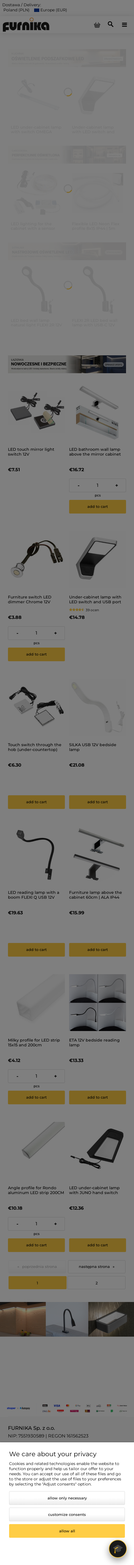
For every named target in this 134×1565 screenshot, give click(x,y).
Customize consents (67, 1514)
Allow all (67, 1531)
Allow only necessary (67, 1498)
